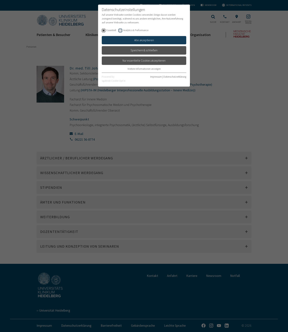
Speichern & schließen (144, 50)
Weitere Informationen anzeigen (144, 68)
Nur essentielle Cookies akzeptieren (144, 60)
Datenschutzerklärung (174, 76)
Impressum (156, 76)
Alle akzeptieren (144, 40)
